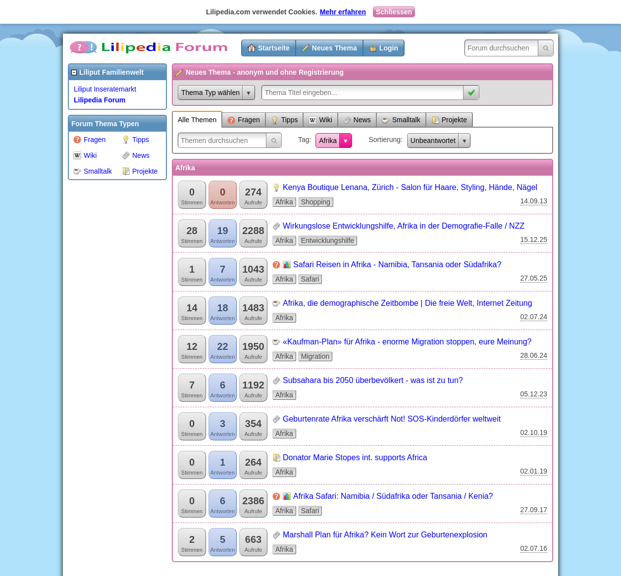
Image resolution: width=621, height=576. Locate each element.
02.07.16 (534, 548)
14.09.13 (534, 201)
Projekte (139, 171)
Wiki (85, 155)
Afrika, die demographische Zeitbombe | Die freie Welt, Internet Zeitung (407, 303)
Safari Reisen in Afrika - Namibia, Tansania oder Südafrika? (397, 264)
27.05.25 (534, 278)
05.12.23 (534, 394)
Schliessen (394, 12)
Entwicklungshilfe (327, 240)
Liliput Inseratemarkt (105, 89)
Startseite (274, 48)
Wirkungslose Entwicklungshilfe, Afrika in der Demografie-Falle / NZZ (403, 226)
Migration (315, 356)
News (136, 155)
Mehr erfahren (343, 12)
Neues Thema (334, 48)
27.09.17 (534, 510)
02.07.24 (534, 317)
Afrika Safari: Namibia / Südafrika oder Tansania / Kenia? (393, 496)
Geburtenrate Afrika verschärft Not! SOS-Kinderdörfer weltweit (392, 419)
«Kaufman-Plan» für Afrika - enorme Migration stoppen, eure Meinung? (407, 341)
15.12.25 (534, 239)
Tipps (135, 140)
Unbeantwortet (433, 140)
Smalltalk (92, 171)
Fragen (89, 140)
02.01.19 (534, 471)
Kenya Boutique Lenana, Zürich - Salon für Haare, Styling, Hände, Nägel (410, 187)
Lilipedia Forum (99, 100)
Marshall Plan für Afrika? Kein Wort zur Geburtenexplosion (385, 534)
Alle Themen (197, 120)
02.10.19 (534, 432)
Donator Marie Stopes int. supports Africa (355, 457)
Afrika (328, 140)
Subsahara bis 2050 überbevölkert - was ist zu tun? (373, 380)
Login (388, 48)
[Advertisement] (107, 333)
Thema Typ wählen (210, 92)
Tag (304, 140)
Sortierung (384, 140)
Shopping (315, 202)
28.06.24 (534, 355)
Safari (310, 279)
